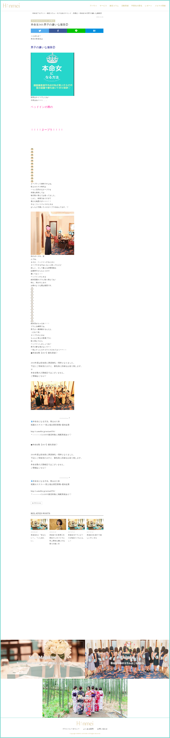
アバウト (93, 6)
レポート (148, 6)
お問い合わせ (102, 729)
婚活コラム (114, 6)
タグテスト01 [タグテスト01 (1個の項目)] (36, 503)
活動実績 (125, 6)
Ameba (85, 700)
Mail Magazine (42, 660)
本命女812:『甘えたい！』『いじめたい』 (38, 538)
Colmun (127, 660)
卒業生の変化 (136, 6)
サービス (103, 6)
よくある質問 (88, 729)
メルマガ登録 (160, 6)
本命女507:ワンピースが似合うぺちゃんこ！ (75, 538)
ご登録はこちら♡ (38, 376)
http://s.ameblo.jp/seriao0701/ (43, 431)
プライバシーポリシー (71, 729)
